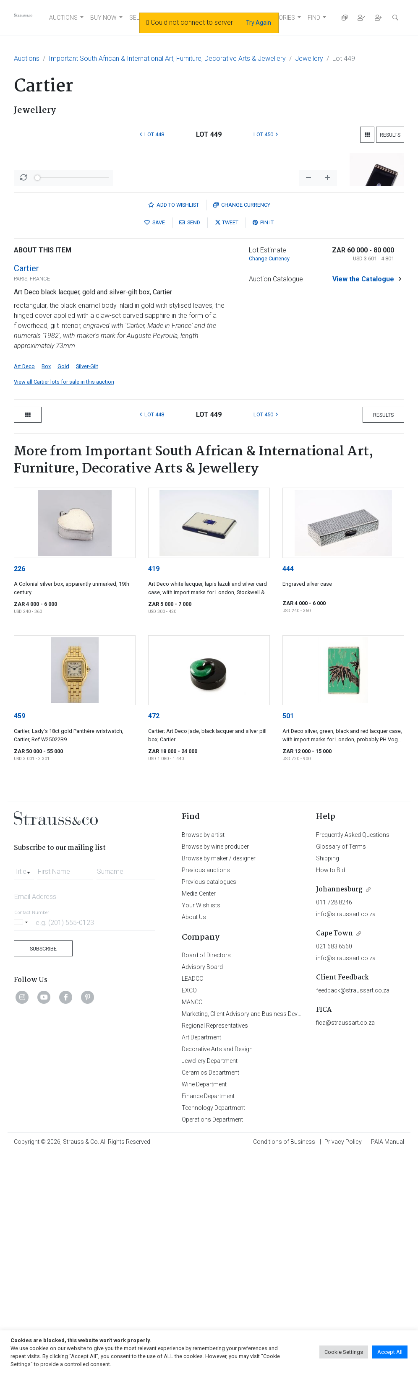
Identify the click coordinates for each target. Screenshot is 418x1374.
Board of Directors (206, 1174)
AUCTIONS (63, 17)
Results (390, 135)
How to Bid (330, 1089)
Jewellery (309, 58)
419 (153, 788)
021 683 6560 (334, 1166)
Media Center (199, 1113)
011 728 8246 (334, 1122)
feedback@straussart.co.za (352, 1210)
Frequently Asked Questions (352, 1054)
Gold (63, 586)
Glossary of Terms (341, 1066)
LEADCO (193, 1198)
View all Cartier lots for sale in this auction (64, 601)
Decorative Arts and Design (217, 1268)
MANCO (192, 1221)
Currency (241, 424)
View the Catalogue (363, 499)
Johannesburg (339, 1109)
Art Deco (24, 586)
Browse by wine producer (215, 1066)
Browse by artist (203, 1054)
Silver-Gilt (87, 586)
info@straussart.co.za (346, 1133)
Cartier (26, 488)
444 (288, 788)
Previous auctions (206, 1089)
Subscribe (43, 1168)
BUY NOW (103, 17)
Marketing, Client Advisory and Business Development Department (268, 1233)
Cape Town (334, 1153)
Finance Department (208, 1315)
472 (153, 936)
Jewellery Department (210, 1280)
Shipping (327, 1078)
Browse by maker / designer (219, 1078)
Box (46, 586)
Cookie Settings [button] (343, 1352)
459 (19, 936)
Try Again (258, 22)
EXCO (189, 1210)
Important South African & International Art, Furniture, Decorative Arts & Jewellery (167, 58)
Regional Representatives (215, 1245)
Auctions (26, 58)
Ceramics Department (210, 1292)
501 (288, 936)
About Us (194, 1136)
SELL (135, 17)
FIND (314, 17)
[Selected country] (22, 1142)
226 (19, 788)
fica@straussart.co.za (345, 1242)
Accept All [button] (389, 1352)
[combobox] (24, 1089)
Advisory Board (202, 1186)
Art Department (201, 1257)
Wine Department (204, 1304)
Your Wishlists (201, 1125)
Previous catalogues (209, 1101)
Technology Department (213, 1327)
